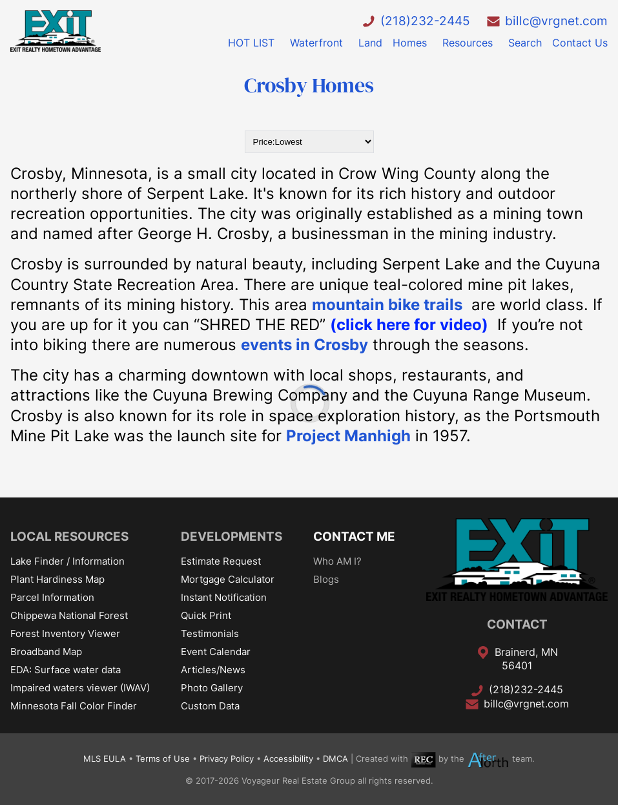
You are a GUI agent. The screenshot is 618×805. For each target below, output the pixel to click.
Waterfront (316, 42)
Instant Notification (224, 597)
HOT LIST (251, 42)
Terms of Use (163, 759)
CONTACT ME (354, 536)
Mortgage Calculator (227, 579)
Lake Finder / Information (67, 561)
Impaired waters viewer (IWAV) (80, 688)
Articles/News (213, 670)
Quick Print (206, 615)
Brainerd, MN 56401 (526, 659)
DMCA (335, 759)
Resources (467, 42)
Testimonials (210, 633)
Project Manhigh (348, 435)
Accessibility (288, 759)
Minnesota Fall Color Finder (73, 706)
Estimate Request (221, 561)
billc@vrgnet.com (556, 20)
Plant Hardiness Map (57, 579)
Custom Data (210, 706)
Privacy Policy (227, 759)
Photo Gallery (212, 688)
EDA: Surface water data (65, 670)
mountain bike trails (387, 304)
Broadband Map (46, 651)
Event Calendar (216, 651)
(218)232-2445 (425, 20)
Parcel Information (52, 597)
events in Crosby (304, 344)
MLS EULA (104, 759)
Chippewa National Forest (69, 615)
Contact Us (580, 42)
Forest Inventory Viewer (65, 633)
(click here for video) (409, 324)
